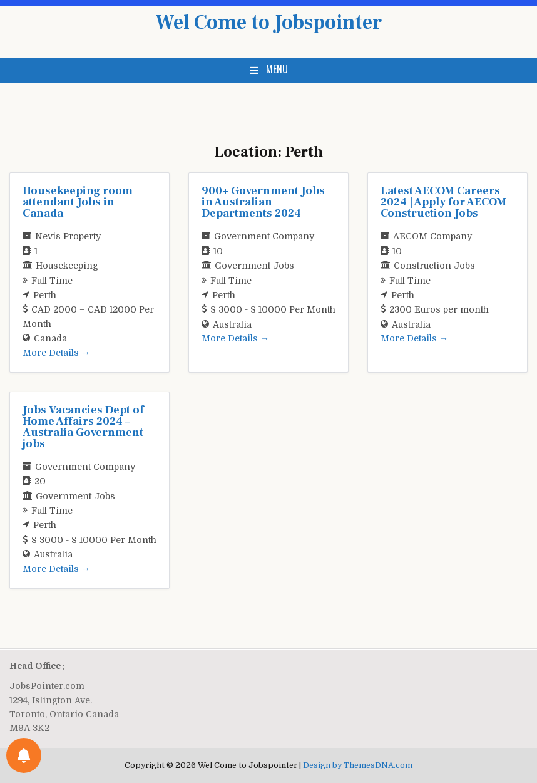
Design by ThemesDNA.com (357, 765)
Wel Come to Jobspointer (268, 23)
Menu (277, 68)
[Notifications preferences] (23, 755)
